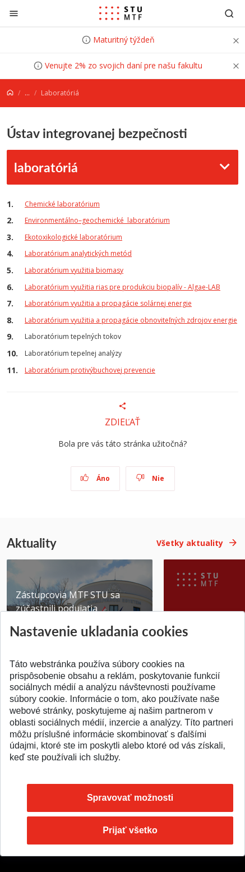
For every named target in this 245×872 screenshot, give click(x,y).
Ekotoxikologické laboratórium (73, 237)
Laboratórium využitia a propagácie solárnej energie (108, 303)
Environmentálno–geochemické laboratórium (97, 220)
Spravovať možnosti (130, 797)
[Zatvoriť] (13, 13)
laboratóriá (46, 167)
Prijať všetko (130, 830)
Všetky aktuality (189, 543)
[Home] (10, 93)
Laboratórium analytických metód (78, 253)
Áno (95, 478)
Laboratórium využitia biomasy (74, 270)
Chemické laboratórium (62, 204)
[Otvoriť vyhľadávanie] (229, 13)
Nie (150, 478)
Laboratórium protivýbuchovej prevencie (90, 370)
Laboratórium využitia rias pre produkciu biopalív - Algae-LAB (122, 287)
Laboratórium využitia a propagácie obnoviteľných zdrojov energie (131, 320)
